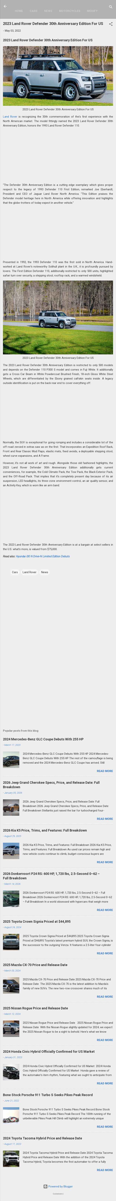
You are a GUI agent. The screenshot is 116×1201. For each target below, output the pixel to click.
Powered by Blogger (58, 1186)
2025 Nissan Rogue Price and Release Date (35, 1008)
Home (19, 11)
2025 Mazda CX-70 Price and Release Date (35, 965)
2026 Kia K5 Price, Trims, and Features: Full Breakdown (45, 830)
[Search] (111, 7)
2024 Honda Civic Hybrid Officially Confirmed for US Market (49, 1051)
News (48, 11)
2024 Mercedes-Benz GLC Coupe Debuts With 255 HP (43, 739)
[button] (111, 25)
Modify (92, 11)
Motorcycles (69, 11)
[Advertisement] (58, 157)
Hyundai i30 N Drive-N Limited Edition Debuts (43, 556)
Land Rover (10, 116)
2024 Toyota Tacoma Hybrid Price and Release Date (42, 1138)
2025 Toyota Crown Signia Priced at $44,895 (37, 921)
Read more (105, 771)
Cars (33, 11)
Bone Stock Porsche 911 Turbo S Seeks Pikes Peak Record (48, 1095)
